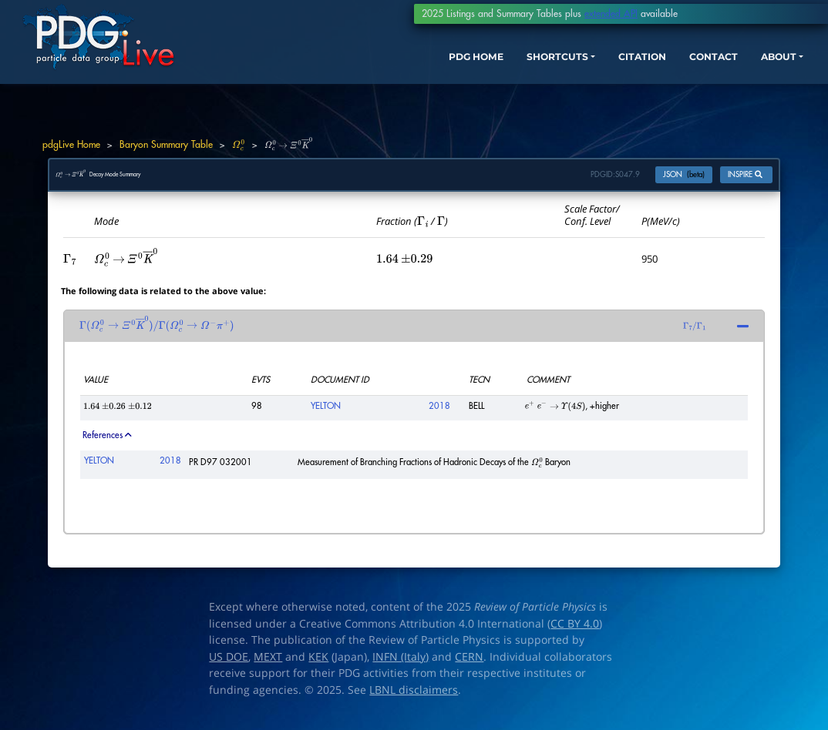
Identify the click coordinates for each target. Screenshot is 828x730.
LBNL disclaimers (413, 698)
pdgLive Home (71, 144)
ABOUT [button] (762, 67)
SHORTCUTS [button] (510, 67)
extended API (611, 13)
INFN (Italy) (400, 664)
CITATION (609, 67)
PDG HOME (416, 67)
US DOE (228, 664)
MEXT (268, 664)
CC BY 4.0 (574, 631)
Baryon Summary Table (166, 144)
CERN (469, 664)
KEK (318, 664)
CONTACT (689, 67)
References (106, 443)
